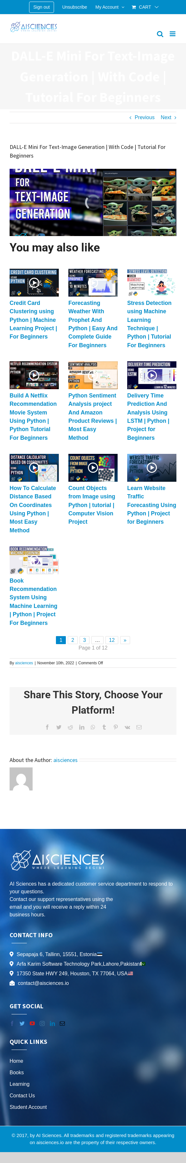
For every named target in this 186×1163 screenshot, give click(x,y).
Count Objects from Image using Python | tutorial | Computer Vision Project (91, 505)
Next (166, 117)
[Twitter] (22, 1023)
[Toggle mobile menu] (173, 33)
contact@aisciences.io (43, 983)
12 (112, 640)
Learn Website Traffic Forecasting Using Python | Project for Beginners (151, 505)
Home (16, 1061)
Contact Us (22, 1095)
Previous (144, 117)
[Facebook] (12, 1023)
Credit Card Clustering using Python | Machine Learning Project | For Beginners (33, 320)
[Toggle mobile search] (160, 33)
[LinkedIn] (52, 1023)
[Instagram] (42, 1023)
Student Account (28, 1107)
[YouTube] (32, 1023)
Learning (19, 1084)
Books (17, 1072)
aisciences (24, 663)
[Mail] (62, 1023)
